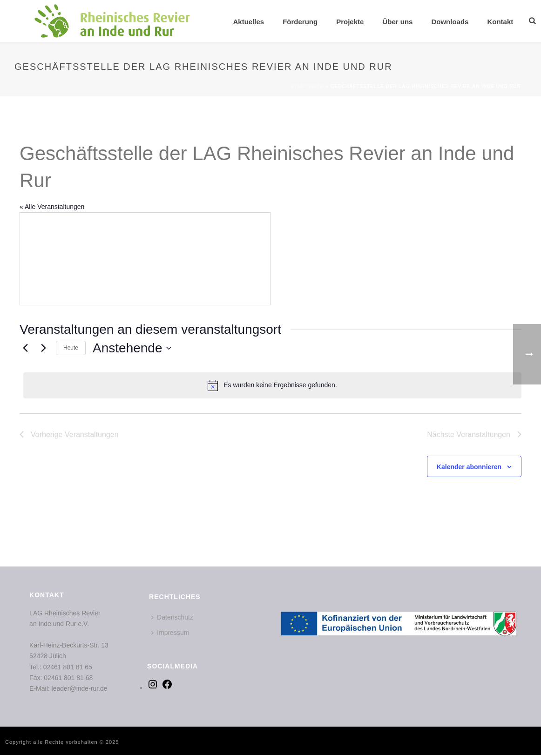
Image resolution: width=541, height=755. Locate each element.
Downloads (449, 22)
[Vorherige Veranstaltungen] (25, 348)
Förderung (300, 22)
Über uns (397, 22)
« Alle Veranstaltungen (52, 206)
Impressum (170, 632)
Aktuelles (248, 22)
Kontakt (500, 22)
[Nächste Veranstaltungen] (43, 348)
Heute (70, 347)
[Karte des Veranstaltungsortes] (145, 259)
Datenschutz (172, 617)
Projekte (350, 22)
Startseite (307, 86)
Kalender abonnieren (469, 467)
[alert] (272, 385)
